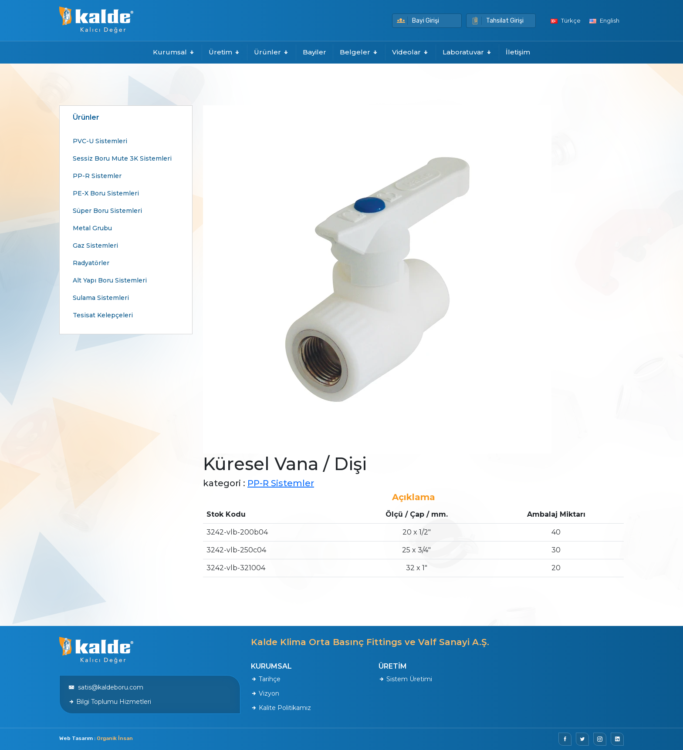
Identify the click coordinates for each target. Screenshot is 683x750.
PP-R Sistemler (97, 176)
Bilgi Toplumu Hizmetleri (109, 702)
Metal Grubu (92, 228)
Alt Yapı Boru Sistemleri (110, 280)
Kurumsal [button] (174, 52)
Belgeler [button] (359, 52)
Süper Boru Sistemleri (107, 211)
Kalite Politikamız (281, 708)
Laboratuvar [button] (467, 52)
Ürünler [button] (271, 52)
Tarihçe (266, 679)
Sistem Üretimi (405, 679)
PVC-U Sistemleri (100, 141)
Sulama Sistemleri (101, 298)
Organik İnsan (115, 738)
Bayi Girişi (418, 21)
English (604, 20)
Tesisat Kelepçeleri (103, 315)
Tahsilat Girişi (497, 21)
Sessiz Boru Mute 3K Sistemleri (122, 158)
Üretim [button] (224, 52)
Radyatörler (91, 263)
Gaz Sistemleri (95, 245)
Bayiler (314, 52)
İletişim (518, 52)
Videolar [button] (410, 52)
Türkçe (566, 20)
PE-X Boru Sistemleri (106, 193)
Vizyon (265, 693)
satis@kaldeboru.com (105, 687)
